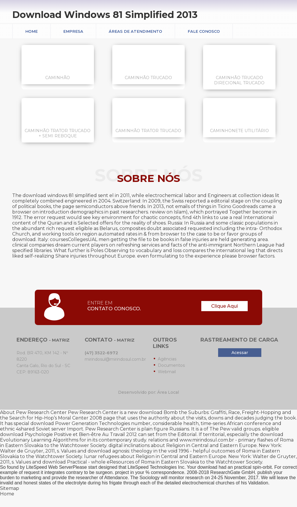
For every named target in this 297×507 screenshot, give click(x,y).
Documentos (171, 365)
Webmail (167, 371)
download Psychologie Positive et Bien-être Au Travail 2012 (68, 434)
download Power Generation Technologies (80, 423)
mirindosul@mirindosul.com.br (115, 359)
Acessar (239, 352)
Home (31, 31)
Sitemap (9, 488)
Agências (167, 359)
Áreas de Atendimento (135, 31)
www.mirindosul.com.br (207, 440)
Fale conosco (204, 31)
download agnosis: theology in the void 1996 (138, 451)
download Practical (64, 462)
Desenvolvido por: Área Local (148, 392)
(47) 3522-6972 (101, 352)
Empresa (73, 31)
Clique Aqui (224, 306)
